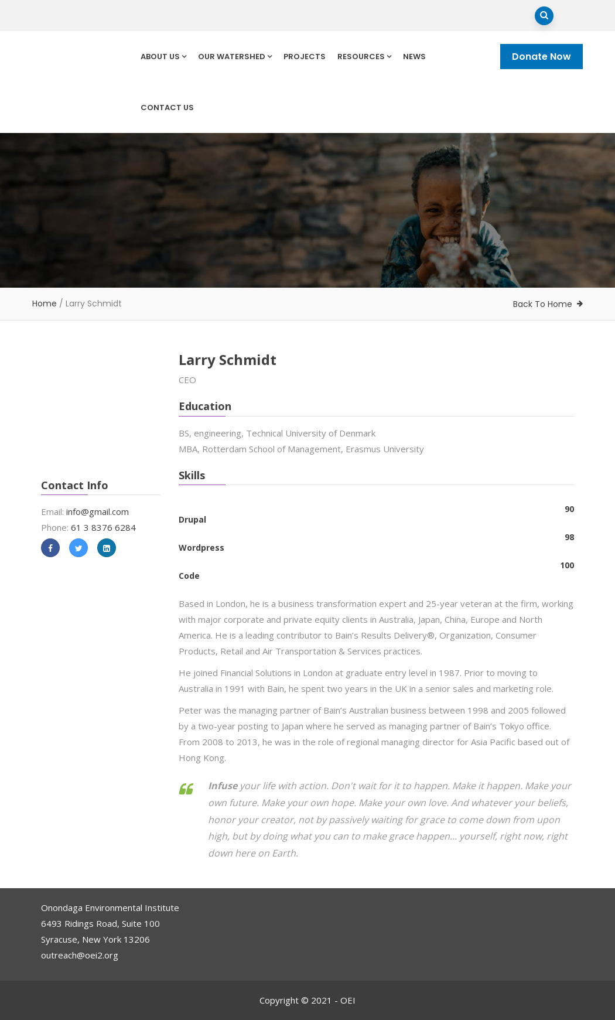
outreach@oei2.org (79, 955)
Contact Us (167, 107)
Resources (364, 56)
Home (44, 303)
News (414, 56)
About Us (163, 56)
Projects (304, 56)
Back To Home (542, 304)
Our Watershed (235, 56)
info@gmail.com (97, 511)
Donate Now (541, 56)
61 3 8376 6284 (103, 527)
